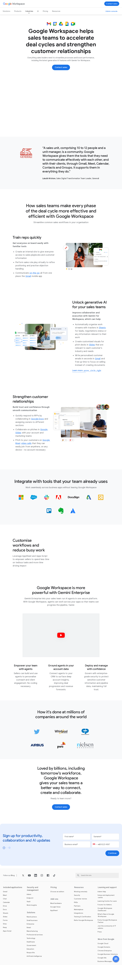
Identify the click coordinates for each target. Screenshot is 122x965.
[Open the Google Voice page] (55, 907)
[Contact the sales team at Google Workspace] (111, 4)
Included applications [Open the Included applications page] (12, 887)
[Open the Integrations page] (78, 913)
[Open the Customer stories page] (80, 899)
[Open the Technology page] (31, 938)
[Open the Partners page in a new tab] (77, 906)
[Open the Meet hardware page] (56, 903)
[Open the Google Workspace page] (14, 3)
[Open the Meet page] (5, 895)
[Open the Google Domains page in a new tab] (104, 947)
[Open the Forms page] (5, 920)
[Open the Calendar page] (6, 902)
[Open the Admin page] (29, 894)
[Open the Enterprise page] (30, 924)
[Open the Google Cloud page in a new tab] (103, 943)
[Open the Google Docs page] (37, 419)
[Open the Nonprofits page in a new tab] (31, 953)
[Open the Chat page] (5, 899)
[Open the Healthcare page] (31, 942)
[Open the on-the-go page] (34, 273)
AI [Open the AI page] (38, 11)
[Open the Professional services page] (35, 935)
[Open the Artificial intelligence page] (34, 956)
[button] (116, 959)
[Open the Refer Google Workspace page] (83, 920)
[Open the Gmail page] (28, 276)
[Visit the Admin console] (111, 11)
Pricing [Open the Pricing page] (45, 11)
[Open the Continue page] (112, 853)
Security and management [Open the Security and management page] (33, 888)
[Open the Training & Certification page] (82, 917)
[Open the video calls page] (26, 443)
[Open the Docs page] (5, 910)
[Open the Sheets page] (102, 327)
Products (17, 11)
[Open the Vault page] (28, 902)
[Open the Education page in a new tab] (30, 949)
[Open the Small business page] (32, 920)
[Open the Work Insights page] (32, 905)
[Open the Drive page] (5, 906)
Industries (29, 11)
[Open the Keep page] (5, 927)
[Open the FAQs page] (76, 902)
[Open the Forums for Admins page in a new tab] (105, 905)
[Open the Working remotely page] (80, 892)
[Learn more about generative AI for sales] (79, 370)
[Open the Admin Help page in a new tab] (102, 892)
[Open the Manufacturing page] (32, 931)
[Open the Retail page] (29, 928)
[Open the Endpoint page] (30, 898)
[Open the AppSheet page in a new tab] (54, 910)
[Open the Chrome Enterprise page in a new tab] (105, 951)
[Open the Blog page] (13, 875)
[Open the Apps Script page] (7, 931)
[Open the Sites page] (5, 924)
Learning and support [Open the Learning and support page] (107, 887)
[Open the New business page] (32, 917)
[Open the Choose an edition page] (57, 892)
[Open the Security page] (77, 895)
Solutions (6, 11)
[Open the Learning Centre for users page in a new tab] (107, 901)
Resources (56, 11)
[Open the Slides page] (92, 344)
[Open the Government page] (31, 945)
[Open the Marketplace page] (78, 910)
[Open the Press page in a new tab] (100, 932)
